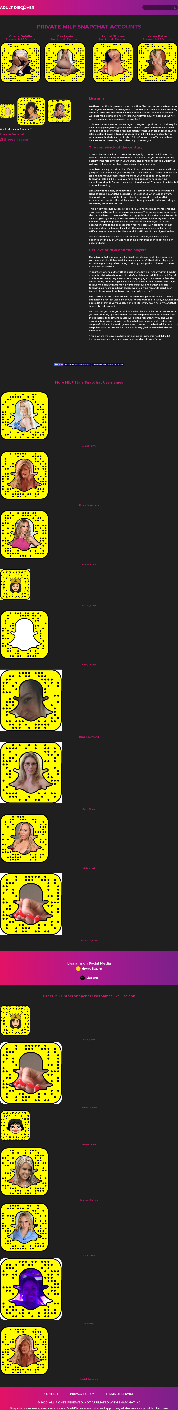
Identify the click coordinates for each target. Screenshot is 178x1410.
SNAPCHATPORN (115, 364)
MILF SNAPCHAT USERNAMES (77, 364)
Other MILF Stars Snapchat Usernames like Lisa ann (89, 996)
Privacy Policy (82, 1394)
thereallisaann (89, 969)
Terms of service (119, 1394)
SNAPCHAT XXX (99, 364)
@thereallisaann (15, 139)
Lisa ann (89, 978)
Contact (51, 1394)
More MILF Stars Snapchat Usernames (89, 382)
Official (59, 364)
